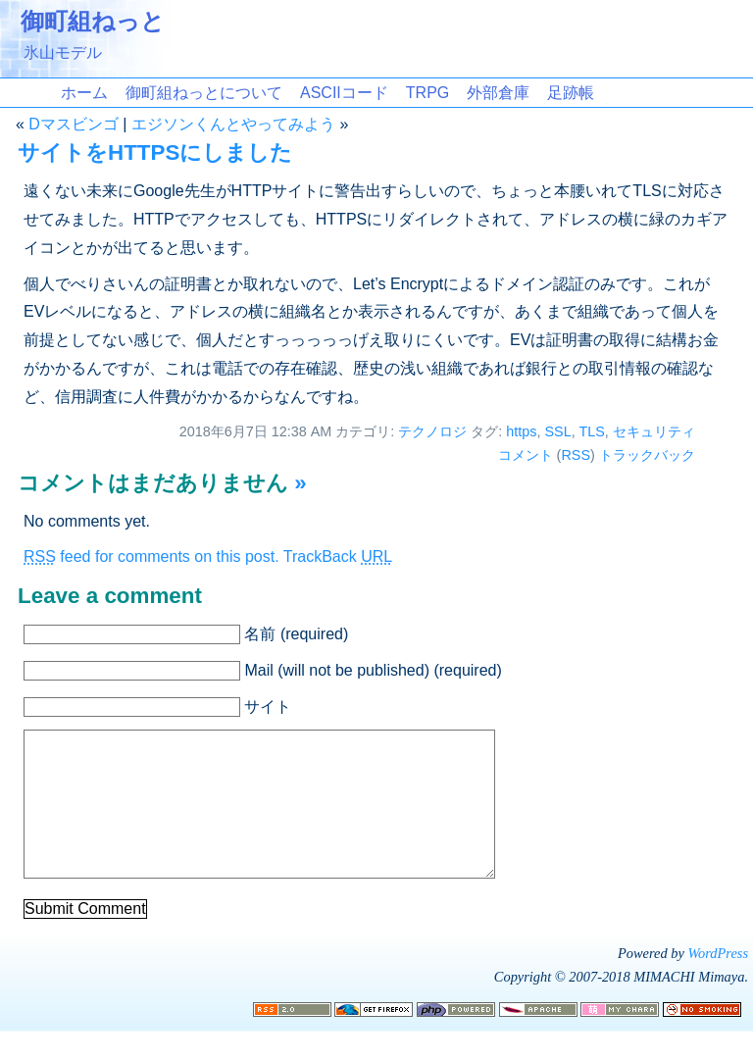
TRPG (427, 92)
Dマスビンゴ (73, 124)
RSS (575, 455)
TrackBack (337, 556)
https (521, 431)
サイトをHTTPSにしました (155, 152)
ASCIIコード (344, 92)
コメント (525, 455)
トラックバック (647, 455)
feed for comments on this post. (151, 556)
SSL (557, 431)
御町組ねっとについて (204, 92)
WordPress (717, 982)
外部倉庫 (498, 92)
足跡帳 (570, 92)
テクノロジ (432, 431)
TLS (591, 431)
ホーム (84, 92)
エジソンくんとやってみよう (233, 124)
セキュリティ (654, 431)
